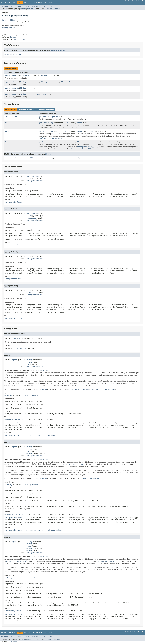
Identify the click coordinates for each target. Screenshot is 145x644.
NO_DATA (7, 54)
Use (25, 2)
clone (6, 158)
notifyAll (59, 158)
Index (45, 2)
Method (30, 9)
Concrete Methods (46, 110)
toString (69, 158)
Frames (27, 6)
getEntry (43, 123)
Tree (29, 2)
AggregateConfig (12, 75)
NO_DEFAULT (18, 54)
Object (13, 37)
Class (79, 123)
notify (50, 158)
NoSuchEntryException (14, 419)
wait (77, 158)
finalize (22, 158)
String (44, 75)
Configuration (8, 28)
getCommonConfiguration (49, 117)
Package (12, 2)
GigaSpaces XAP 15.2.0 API (134, 1)
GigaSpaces (13, 641)
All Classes (48, 6)
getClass (32, 158)
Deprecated (37, 2)
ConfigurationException (36, 181)
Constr (23, 9)
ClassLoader (66, 82)
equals (14, 158)
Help (50, 2)
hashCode (41, 158)
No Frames (36, 6)
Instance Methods (26, 110)
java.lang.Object (8, 20)
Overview (4, 2)
